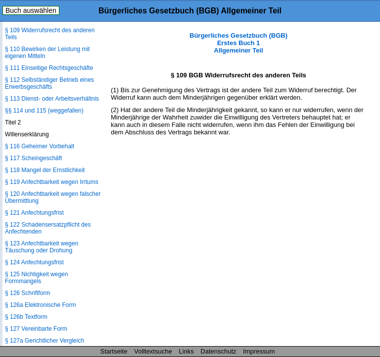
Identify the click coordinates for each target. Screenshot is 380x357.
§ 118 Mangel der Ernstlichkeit (45, 170)
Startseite (114, 351)
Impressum (259, 351)
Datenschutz (218, 351)
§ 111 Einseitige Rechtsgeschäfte (49, 67)
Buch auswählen (30, 10)
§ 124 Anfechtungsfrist (34, 262)
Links (186, 351)
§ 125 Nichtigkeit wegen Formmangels (36, 278)
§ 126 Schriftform (27, 293)
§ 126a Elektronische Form (40, 304)
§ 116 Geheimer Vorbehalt (39, 146)
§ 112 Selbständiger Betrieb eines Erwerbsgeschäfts (49, 83)
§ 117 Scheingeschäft (33, 158)
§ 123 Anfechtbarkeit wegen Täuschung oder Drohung (41, 247)
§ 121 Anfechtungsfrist (34, 212)
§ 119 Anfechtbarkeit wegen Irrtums (51, 181)
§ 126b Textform (26, 316)
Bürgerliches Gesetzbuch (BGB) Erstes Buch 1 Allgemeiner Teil (238, 43)
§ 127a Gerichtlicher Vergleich (44, 340)
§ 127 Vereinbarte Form (36, 328)
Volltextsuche (153, 351)
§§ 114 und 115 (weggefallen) (44, 110)
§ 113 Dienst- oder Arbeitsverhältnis (52, 98)
